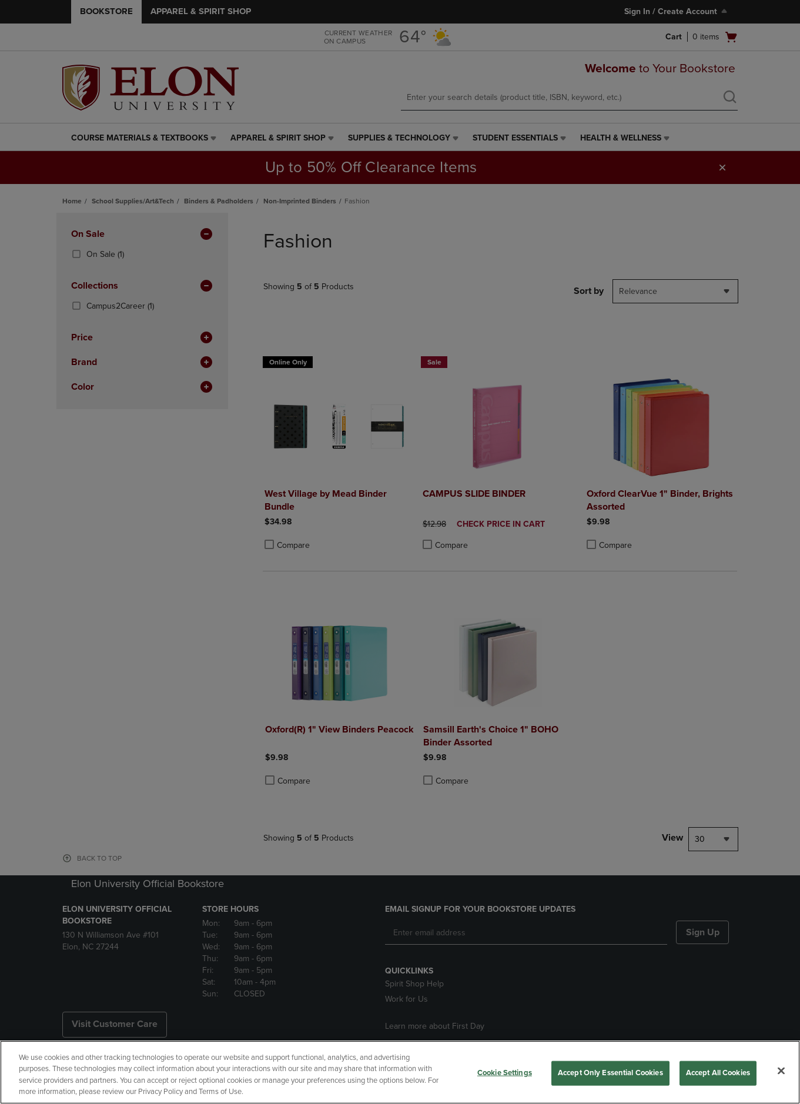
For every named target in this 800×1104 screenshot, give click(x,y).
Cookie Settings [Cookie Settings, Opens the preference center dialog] (504, 1073)
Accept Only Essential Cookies (610, 1073)
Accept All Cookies (718, 1073)
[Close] (781, 1070)
